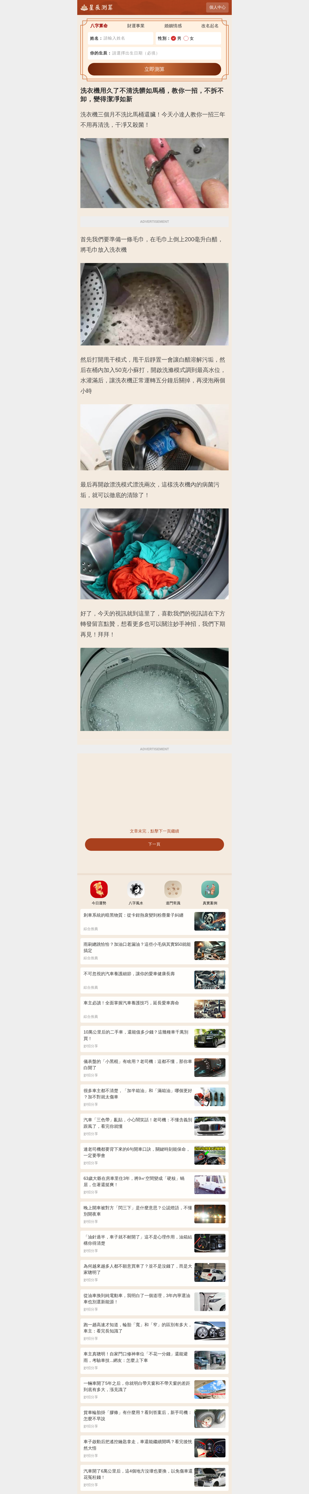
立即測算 (154, 69)
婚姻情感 (173, 25)
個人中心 (217, 7)
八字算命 (99, 25)
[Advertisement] (154, 790)
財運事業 (136, 25)
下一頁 (154, 844)
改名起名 (210, 25)
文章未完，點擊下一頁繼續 (154, 831)
